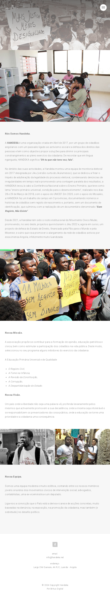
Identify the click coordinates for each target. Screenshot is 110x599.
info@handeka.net (55, 557)
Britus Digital (56, 589)
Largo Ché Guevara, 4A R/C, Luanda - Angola (55, 567)
